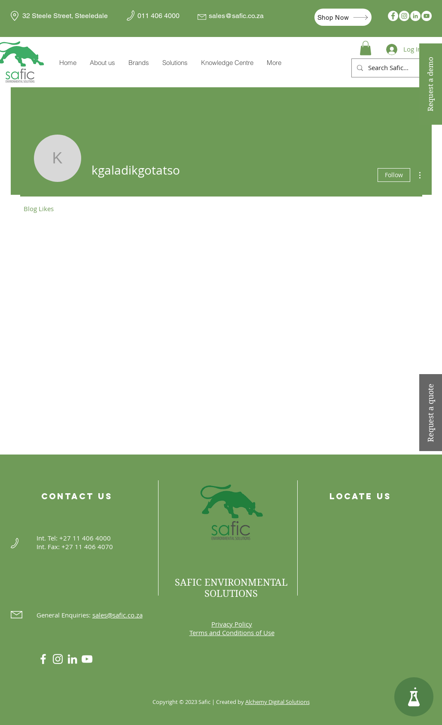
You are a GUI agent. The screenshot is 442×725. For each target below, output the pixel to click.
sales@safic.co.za (236, 16)
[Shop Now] (343, 17)
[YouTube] (426, 16)
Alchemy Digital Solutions (277, 702)
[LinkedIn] (415, 16)
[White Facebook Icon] (43, 659)
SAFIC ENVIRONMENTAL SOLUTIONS (231, 588)
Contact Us (77, 496)
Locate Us (360, 496)
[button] (138, 62)
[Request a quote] (430, 412)
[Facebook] (393, 16)
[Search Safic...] (401, 68)
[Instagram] (404, 16)
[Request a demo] (430, 84)
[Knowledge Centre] (413, 696)
